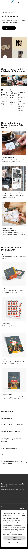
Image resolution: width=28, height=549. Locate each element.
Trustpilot (3, 506)
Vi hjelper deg (14, 495)
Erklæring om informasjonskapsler (12, 534)
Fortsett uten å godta (21, 514)
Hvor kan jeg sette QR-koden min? (11, 431)
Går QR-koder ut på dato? (8, 455)
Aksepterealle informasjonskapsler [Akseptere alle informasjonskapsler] (14, 538)
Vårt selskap (14, 501)
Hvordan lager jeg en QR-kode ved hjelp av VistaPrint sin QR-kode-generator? (11, 439)
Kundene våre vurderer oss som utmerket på (12, 508)
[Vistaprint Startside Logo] (12, 1)
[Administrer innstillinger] (14, 543)
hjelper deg (9, 489)
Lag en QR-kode (9, 28)
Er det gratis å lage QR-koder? (9, 448)
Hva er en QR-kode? (6, 418)
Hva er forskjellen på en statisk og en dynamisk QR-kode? (11, 462)
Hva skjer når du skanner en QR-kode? (12, 424)
